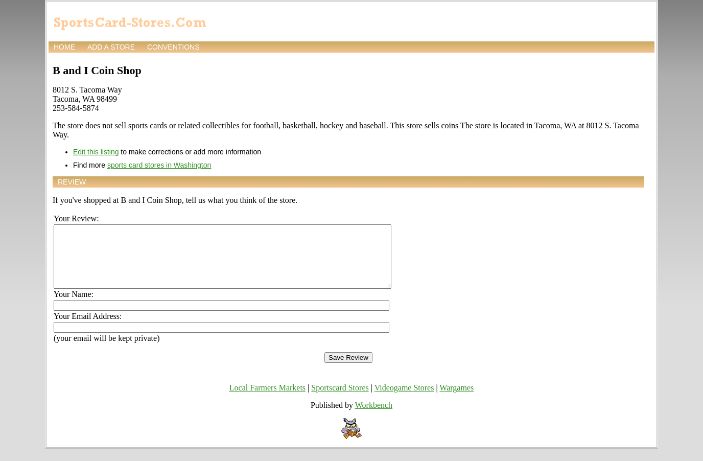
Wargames (456, 400)
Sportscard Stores (339, 400)
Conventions (173, 47)
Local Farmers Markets (267, 400)
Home (64, 47)
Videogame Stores (404, 400)
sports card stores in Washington (159, 165)
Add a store (111, 47)
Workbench (373, 417)
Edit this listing (96, 152)
